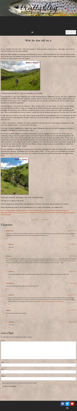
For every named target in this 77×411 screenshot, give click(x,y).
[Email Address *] (38, 209)
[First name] (38, 200)
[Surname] (38, 204)
